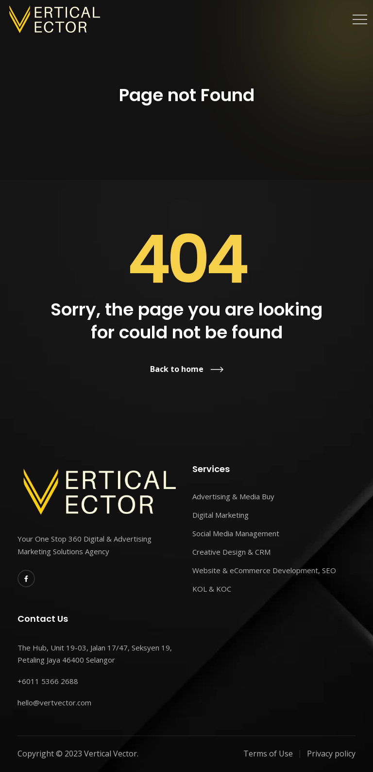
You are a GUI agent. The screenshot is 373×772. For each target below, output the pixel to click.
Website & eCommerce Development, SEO (264, 570)
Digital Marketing (220, 515)
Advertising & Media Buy (233, 496)
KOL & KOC (211, 589)
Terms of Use (268, 753)
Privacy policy (331, 753)
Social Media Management (235, 533)
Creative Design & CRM (231, 552)
